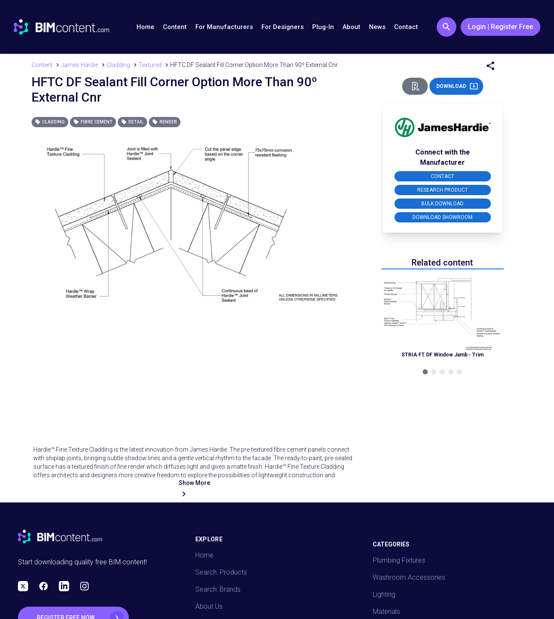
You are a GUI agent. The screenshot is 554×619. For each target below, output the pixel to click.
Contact (406, 27)
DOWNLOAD (457, 86)
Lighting (384, 594)
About (351, 27)
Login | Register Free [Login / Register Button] (500, 27)
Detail (132, 122)
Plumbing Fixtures (399, 560)
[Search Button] (446, 27)
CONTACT (442, 176)
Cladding (50, 122)
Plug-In (323, 27)
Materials (386, 611)
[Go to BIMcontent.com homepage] (61, 26)
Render (164, 122)
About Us (209, 606)
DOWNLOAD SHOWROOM (442, 217)
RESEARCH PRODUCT (442, 190)
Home (145, 27)
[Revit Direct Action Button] (415, 86)
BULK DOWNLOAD (442, 204)
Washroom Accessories (409, 577)
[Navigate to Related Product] (442, 320)
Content (175, 27)
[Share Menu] (490, 66)
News (377, 27)
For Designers (282, 27)
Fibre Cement (93, 122)
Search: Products (221, 572)
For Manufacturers (224, 27)
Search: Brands (218, 589)
